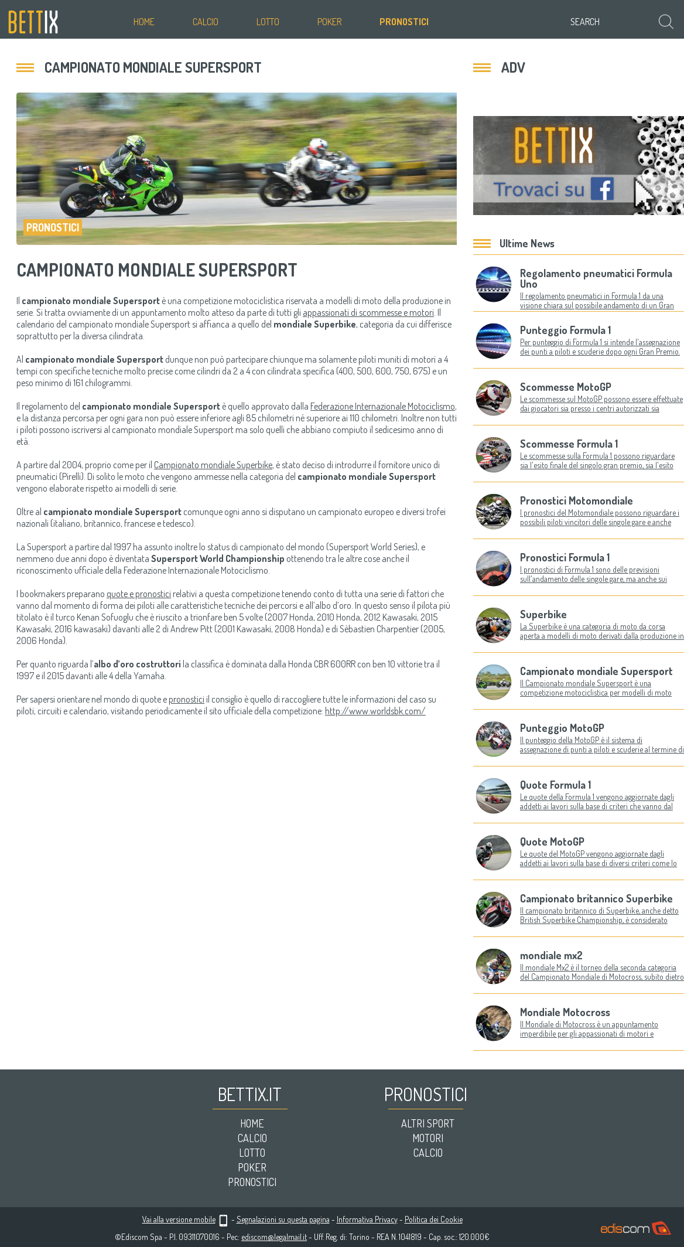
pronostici (186, 699)
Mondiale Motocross (565, 1012)
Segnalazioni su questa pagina (283, 1219)
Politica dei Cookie (434, 1219)
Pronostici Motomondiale (576, 500)
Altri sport (427, 1123)
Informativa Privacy (367, 1219)
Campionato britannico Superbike (596, 898)
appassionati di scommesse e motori (368, 312)
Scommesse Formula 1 (569, 443)
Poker (329, 22)
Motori (427, 1138)
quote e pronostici (139, 593)
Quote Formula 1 (555, 784)
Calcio (205, 22)
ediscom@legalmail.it (274, 1237)
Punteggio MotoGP (562, 727)
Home (144, 22)
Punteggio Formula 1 (565, 329)
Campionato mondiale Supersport (596, 671)
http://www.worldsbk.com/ (375, 711)
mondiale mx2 (551, 955)
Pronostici (404, 22)
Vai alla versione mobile (179, 1219)
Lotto (267, 22)
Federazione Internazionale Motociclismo (382, 406)
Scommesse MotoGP (565, 386)
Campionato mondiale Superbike (213, 465)
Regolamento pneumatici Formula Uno (596, 278)
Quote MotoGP (552, 841)
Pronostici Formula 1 (565, 557)
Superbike (543, 614)
